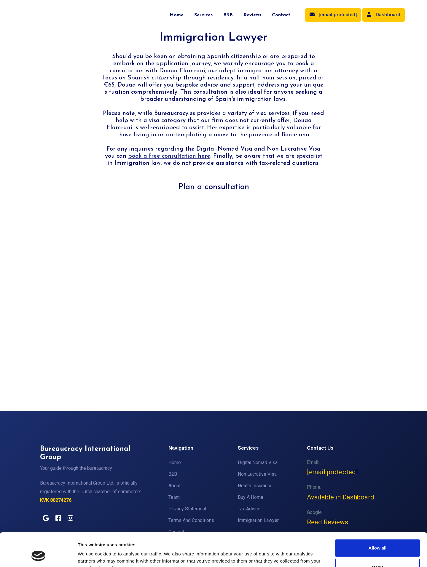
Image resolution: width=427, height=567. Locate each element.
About (174, 485)
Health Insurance (255, 485)
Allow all (378, 518)
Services (203, 15)
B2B (228, 15)
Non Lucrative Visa (257, 474)
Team (174, 497)
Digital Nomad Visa (258, 462)
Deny (377, 538)
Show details (91, 555)
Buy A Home (250, 497)
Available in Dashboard (340, 497)
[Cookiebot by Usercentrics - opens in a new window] (38, 555)
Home (177, 15)
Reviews (252, 15)
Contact (281, 15)
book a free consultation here (169, 156)
